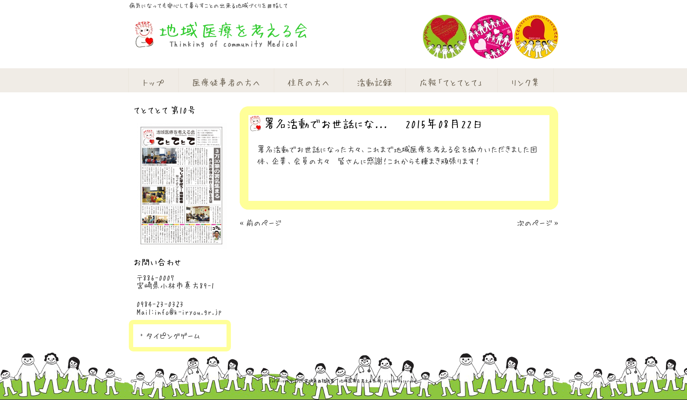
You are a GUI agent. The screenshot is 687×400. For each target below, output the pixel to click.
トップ (153, 82)
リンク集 (525, 82)
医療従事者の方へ (226, 82)
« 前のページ (261, 223)
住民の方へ (308, 82)
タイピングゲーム (173, 336)
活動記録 (374, 82)
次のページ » (538, 223)
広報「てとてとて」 (451, 82)
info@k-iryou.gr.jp (188, 312)
